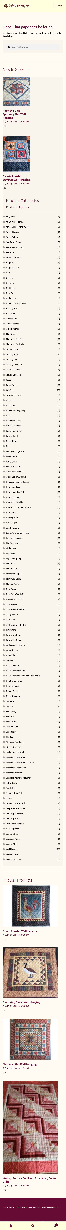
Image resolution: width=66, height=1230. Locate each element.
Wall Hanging (12, 849)
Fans (8, 446)
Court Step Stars (13, 369)
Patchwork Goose (14, 640)
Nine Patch (11, 589)
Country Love (12, 359)
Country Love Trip (14, 364)
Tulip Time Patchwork (15, 808)
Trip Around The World (16, 803)
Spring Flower (12, 731)
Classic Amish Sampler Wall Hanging (16, 177)
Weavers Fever (12, 854)
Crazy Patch (11, 385)
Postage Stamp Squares (16, 670)
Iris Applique (11, 522)
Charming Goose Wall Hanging (21, 1002)
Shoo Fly (10, 716)
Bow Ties (10, 293)
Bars (8, 272)
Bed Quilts (10, 288)
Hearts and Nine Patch (16, 492)
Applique (10, 252)
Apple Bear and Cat (14, 247)
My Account (11, 1226)
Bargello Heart (12, 267)
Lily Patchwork (12, 543)
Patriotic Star (12, 650)
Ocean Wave (11, 604)
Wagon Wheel (12, 844)
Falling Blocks (12, 441)
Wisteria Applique (13, 859)
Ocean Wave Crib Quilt (15, 609)
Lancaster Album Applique (17, 533)
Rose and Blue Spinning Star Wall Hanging (14, 114)
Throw (9, 798)
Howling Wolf (12, 517)
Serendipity (11, 711)
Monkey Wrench (13, 584)
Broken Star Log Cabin (16, 303)
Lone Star (10, 563)
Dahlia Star (11, 405)
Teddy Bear (11, 788)
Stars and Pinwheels (15, 742)
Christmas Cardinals (15, 344)
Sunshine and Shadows (16, 767)
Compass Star (12, 349)
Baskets (9, 277)
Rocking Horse (12, 686)
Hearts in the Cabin (14, 502)
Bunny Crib (10, 313)
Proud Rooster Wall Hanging (20, 931)
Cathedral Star (12, 323)
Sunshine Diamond (14, 772)
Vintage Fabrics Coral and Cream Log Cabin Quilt (29, 1179)
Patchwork (11, 629)
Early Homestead (13, 425)
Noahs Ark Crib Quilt (15, 599)
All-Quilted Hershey (14, 221)
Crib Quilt (10, 390)
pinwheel (10, 660)
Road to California (14, 680)
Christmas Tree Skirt (15, 339)
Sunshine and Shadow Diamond (20, 762)
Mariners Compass (14, 573)
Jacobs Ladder (12, 527)
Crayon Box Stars (13, 374)
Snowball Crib (12, 726)
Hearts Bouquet (13, 497)
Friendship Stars (13, 466)
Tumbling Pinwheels (15, 813)
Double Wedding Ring (15, 410)
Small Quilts (11, 721)
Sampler (9, 706)
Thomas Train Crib (14, 793)
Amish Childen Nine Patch (17, 226)
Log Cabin (10, 553)
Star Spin (10, 737)
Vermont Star (12, 834)
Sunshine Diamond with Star (18, 777)
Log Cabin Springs (14, 558)
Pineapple (10, 655)
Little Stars (11, 548)
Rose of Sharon (13, 696)
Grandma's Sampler (14, 471)
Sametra (10, 701)
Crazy (8, 379)
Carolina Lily (11, 318)
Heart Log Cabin (13, 487)
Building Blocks (13, 308)
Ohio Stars (10, 619)
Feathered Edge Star (15, 451)
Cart (51, 1224)
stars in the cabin (13, 747)
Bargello (10, 262)
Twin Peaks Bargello (15, 823)
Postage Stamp (13, 665)
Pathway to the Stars (15, 645)
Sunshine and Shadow (15, 757)
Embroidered (12, 436)
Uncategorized (12, 828)
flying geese (11, 461)
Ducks (8, 415)
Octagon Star (12, 614)
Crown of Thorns (13, 395)
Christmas (10, 334)
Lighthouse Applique (15, 538)
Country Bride (12, 354)
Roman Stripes (12, 691)
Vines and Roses (13, 839)
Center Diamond (13, 328)
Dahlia (9, 400)
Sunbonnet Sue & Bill (15, 752)
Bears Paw (10, 283)
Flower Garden (12, 456)
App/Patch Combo (14, 242)
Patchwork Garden (14, 635)
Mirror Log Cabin (13, 578)
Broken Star (11, 298)
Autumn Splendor (13, 257)
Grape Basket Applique (16, 476)
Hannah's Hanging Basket (17, 482)
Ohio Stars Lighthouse (16, 624)
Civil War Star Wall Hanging (20, 1064)
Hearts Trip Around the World (19, 507)
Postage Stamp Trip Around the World (23, 675)
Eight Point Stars (13, 431)
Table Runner (12, 782)
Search (33, 1226)
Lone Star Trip (12, 568)
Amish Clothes (12, 232)
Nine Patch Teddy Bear (16, 594)
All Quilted (10, 216)
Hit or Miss (11, 512)
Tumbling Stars (12, 818)
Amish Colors (12, 237)
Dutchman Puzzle (13, 420)
